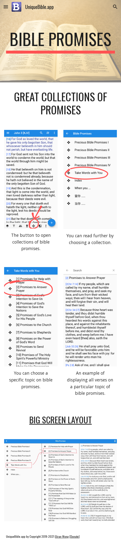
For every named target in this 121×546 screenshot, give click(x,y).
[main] (60, 41)
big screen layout (60, 419)
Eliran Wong (62, 536)
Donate (74, 536)
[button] (6, 6)
